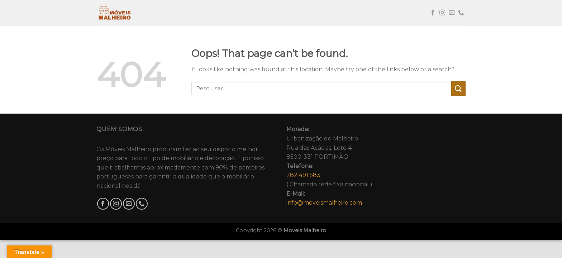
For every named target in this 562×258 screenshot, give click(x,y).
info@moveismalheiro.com (324, 202)
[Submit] (458, 88)
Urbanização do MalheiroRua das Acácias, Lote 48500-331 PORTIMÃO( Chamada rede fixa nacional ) (329, 166)
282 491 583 (303, 175)
